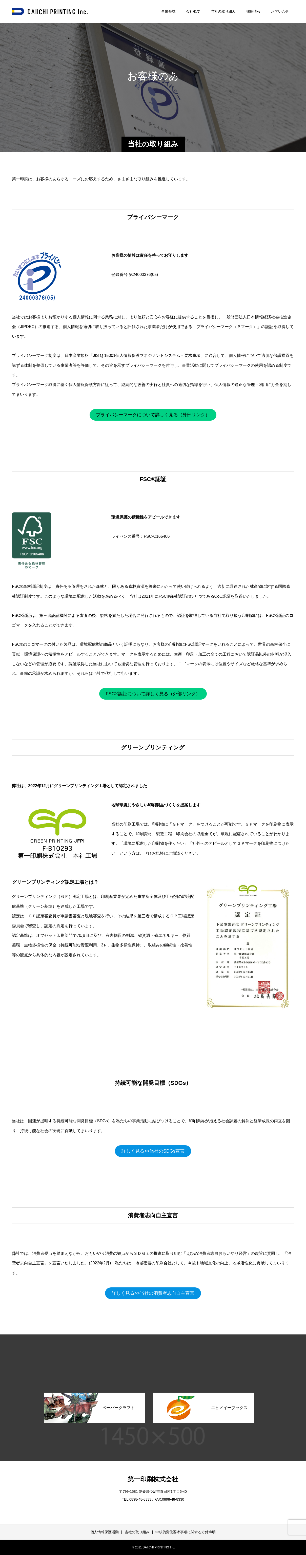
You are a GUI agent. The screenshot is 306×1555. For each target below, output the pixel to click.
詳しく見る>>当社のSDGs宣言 (153, 1151)
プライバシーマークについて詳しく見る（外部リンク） (153, 414)
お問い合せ (280, 11)
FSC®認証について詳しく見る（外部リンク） (153, 693)
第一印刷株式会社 (153, 1479)
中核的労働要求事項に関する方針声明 (185, 1532)
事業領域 (168, 11)
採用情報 (253, 11)
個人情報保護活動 (104, 1532)
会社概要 (193, 11)
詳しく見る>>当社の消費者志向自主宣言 (153, 1293)
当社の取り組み (223, 11)
